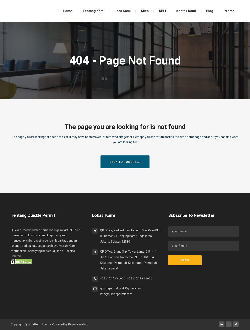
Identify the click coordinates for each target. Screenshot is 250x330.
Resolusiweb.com (79, 324)
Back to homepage (125, 162)
